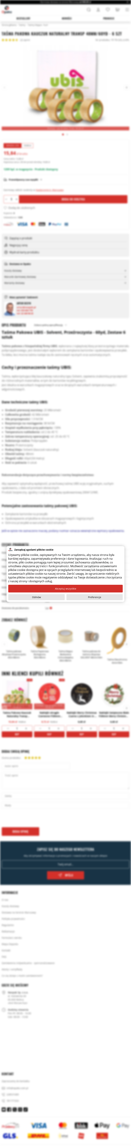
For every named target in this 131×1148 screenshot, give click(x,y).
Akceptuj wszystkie (65, 588)
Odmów (36, 597)
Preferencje (94, 597)
